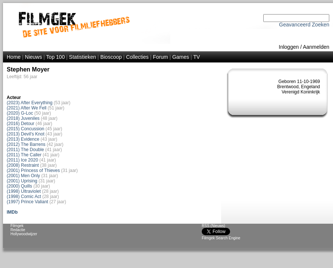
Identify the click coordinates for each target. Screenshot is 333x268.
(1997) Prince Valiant (27, 201)
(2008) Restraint (23, 165)
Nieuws (33, 57)
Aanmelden (316, 47)
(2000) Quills (19, 186)
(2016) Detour (20, 123)
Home (14, 57)
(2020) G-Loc (20, 113)
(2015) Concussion (25, 128)
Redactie (17, 230)
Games (180, 57)
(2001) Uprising (22, 181)
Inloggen (289, 47)
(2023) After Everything (30, 102)
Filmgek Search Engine (221, 238)
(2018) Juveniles (23, 118)
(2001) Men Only (23, 175)
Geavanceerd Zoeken (304, 25)
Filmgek (16, 226)
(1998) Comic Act (24, 196)
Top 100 (55, 57)
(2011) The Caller (24, 154)
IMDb (12, 212)
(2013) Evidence (23, 139)
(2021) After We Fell (27, 108)
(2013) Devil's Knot (26, 134)
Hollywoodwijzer (23, 234)
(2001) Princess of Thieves (33, 170)
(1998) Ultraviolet (24, 191)
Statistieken (82, 57)
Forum (160, 57)
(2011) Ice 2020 (22, 160)
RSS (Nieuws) (213, 226)
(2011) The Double (25, 149)
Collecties (137, 57)
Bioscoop (111, 57)
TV (196, 57)
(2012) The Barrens (26, 144)
